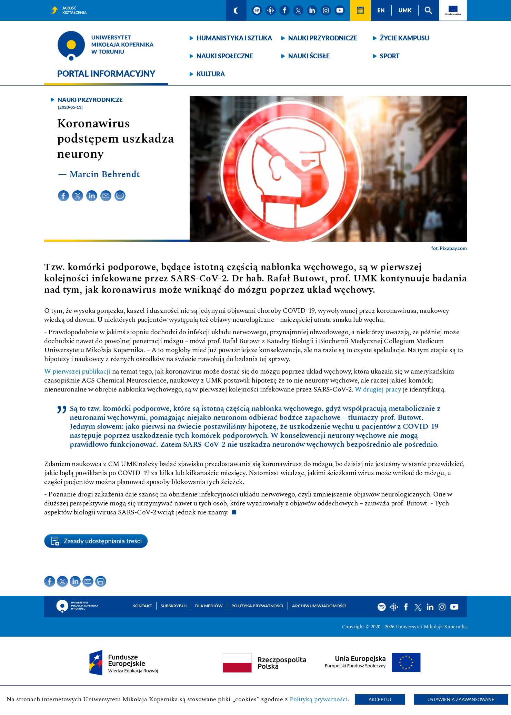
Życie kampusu (404, 38)
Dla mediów (209, 605)
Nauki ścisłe (309, 56)
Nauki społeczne (225, 56)
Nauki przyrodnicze (322, 38)
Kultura (211, 74)
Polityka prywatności (257, 605)
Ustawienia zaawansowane (461, 699)
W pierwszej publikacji (77, 371)
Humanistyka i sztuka (234, 38)
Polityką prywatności (319, 699)
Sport (390, 56)
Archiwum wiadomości (319, 605)
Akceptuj (380, 699)
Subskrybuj (174, 605)
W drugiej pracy (378, 389)
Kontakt (142, 605)
